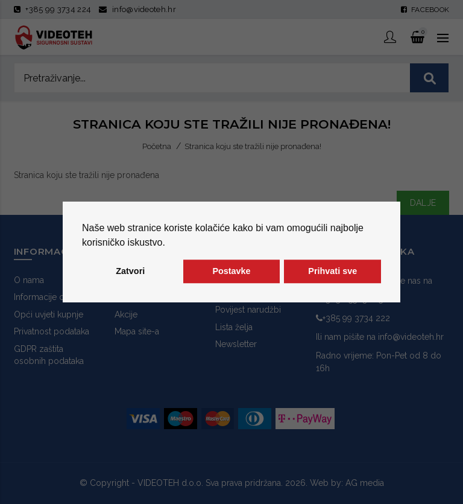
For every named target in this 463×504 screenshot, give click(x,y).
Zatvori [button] (130, 271)
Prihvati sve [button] (332, 271)
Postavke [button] (231, 271)
